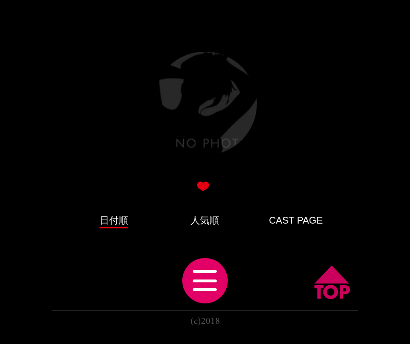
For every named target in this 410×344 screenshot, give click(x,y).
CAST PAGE (296, 220)
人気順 (204, 220)
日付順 (114, 220)
